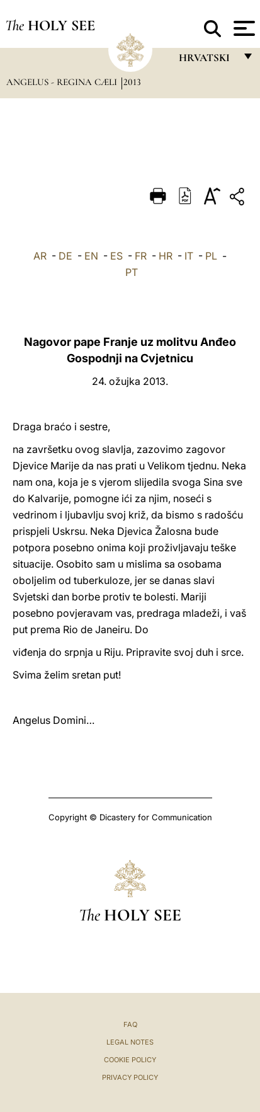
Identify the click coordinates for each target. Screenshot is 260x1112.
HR (165, 255)
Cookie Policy (130, 1059)
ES (116, 255)
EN (91, 255)
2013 (132, 82)
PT (131, 272)
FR (141, 255)
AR (40, 255)
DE (65, 255)
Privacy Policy (130, 1077)
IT (188, 255)
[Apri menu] (242, 28)
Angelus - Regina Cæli (63, 82)
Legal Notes (130, 1042)
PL (211, 255)
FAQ (130, 1024)
